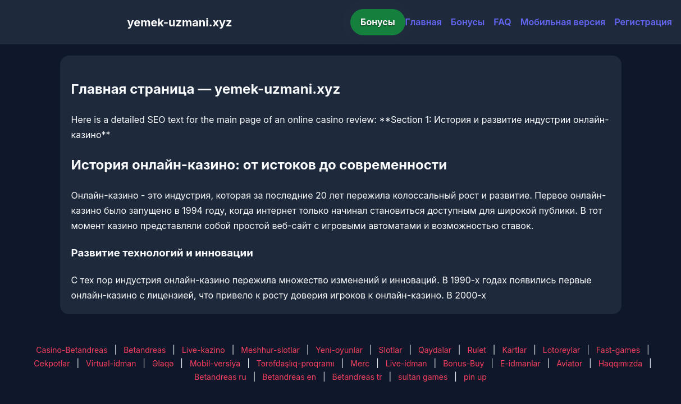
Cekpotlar (52, 363)
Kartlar (514, 350)
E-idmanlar (520, 363)
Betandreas (145, 350)
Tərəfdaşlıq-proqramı (296, 363)
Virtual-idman (111, 363)
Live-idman (406, 363)
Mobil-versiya (215, 363)
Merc (359, 363)
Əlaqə (162, 363)
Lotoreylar (562, 350)
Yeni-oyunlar (339, 350)
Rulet (476, 350)
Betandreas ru (220, 377)
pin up (475, 377)
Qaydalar (434, 350)
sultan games (422, 377)
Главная (423, 21)
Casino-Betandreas (71, 350)
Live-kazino (203, 350)
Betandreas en (289, 377)
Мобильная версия (563, 21)
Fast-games (618, 350)
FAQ (502, 21)
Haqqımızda (620, 363)
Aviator (569, 363)
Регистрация (643, 21)
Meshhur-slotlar (270, 350)
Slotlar (391, 350)
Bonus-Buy (463, 363)
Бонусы (377, 21)
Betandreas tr (357, 377)
